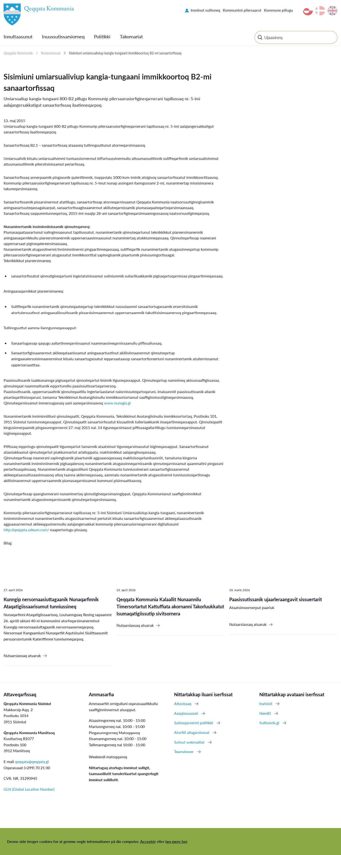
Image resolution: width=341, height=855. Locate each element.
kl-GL (308, 10)
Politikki (102, 36)
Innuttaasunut (18, 36)
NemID (265, 713)
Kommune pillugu (278, 10)
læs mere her (176, 841)
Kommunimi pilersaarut (242, 10)
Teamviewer (184, 751)
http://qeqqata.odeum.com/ (26, 529)
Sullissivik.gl (269, 722)
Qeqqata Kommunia (18, 53)
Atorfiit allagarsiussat (191, 732)
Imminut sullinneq (205, 10)
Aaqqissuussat (186, 713)
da (320, 10)
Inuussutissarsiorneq (63, 36)
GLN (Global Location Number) (29, 789)
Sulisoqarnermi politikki (193, 722)
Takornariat (131, 36)
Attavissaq (182, 703)
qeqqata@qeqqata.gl (32, 761)
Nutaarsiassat (51, 53)
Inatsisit (265, 703)
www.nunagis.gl (117, 403)
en (332, 10)
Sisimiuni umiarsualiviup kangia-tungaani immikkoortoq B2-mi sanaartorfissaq (125, 53)
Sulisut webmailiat (189, 742)
